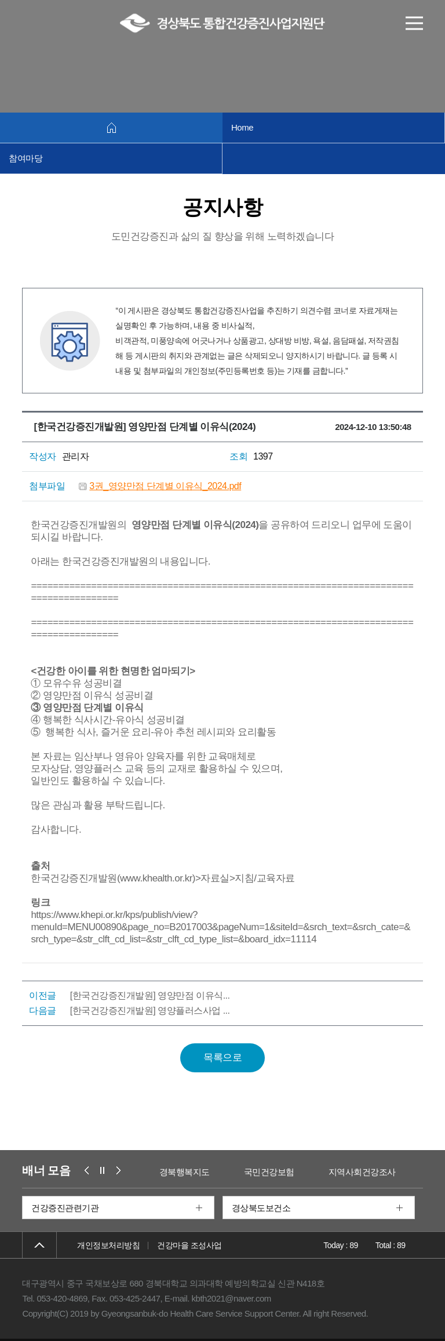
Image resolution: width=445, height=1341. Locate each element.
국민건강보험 (327, 1172)
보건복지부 (162, 1172)
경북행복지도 (242, 1172)
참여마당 (25, 158)
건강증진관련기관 (65, 1208)
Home (242, 127)
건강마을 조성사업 (189, 1245)
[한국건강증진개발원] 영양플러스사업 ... (150, 1010)
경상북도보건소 (261, 1208)
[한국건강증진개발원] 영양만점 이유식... (150, 995)
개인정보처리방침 (108, 1245)
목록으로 (222, 1057)
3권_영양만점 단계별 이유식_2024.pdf (165, 486)
